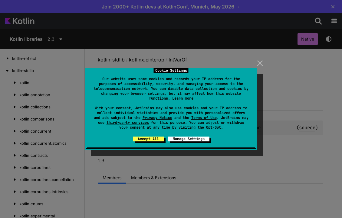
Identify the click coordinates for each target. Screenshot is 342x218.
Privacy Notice (157, 117)
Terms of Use (204, 117)
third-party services (128, 122)
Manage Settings (189, 139)
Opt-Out (213, 127)
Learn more (182, 98)
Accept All (148, 139)
